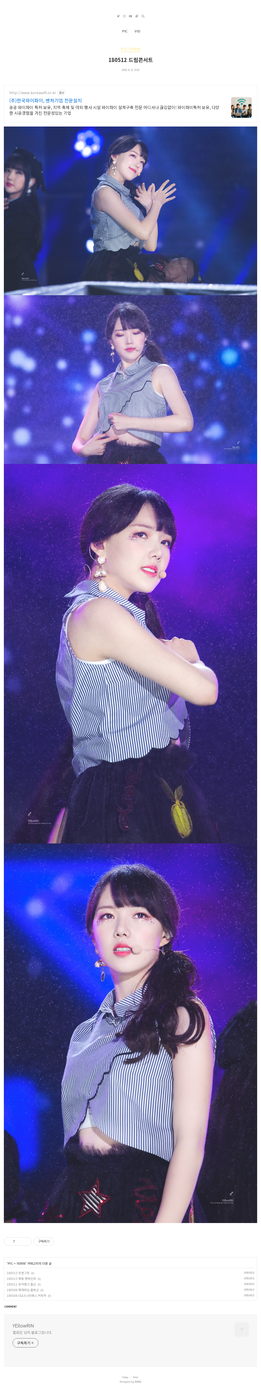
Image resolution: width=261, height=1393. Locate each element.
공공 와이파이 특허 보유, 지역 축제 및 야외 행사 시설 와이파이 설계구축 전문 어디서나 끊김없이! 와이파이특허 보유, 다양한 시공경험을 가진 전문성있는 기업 (114, 110)
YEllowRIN (23, 1325)
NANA (138, 1381)
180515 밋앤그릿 (18, 1273)
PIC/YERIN (130, 49)
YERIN (20, 1263)
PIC (124, 31)
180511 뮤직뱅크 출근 (21, 1284)
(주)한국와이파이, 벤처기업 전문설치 (45, 100)
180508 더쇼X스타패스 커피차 (26, 1295)
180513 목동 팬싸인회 (21, 1278)
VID (137, 31)
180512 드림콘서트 (130, 60)
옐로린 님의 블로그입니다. (32, 1332)
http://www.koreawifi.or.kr (32, 93)
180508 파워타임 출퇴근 (23, 1290)
